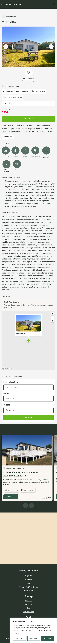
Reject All (33, 638)
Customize (20, 638)
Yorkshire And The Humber (28, 587)
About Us (28, 601)
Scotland (28, 580)
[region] (33, 630)
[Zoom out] (52, 317)
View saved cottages (28, 81)
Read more (8, 137)
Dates (6, 393)
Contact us (28, 604)
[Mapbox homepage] (7, 368)
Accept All (47, 638)
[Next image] (51, 46)
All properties (9, 16)
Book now (28, 119)
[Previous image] (5, 46)
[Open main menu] (54, 4)
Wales (28, 583)
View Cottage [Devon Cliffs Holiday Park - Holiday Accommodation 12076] (10, 497)
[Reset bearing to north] (52, 320)
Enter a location (10, 382)
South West (28, 591)
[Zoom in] (52, 313)
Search (28, 417)
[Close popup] (41, 315)
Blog (28, 608)
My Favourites (28, 612)
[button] (28, 340)
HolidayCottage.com (10, 4)
